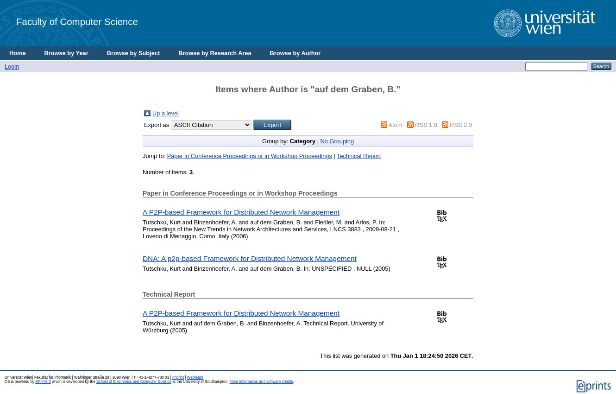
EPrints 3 (42, 382)
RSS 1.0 (426, 124)
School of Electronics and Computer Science (133, 382)
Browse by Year (66, 53)
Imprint (178, 377)
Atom (395, 124)
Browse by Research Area (214, 53)
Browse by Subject (133, 53)
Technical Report (359, 156)
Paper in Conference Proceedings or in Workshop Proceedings (249, 156)
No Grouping (337, 141)
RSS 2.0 (461, 124)
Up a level (165, 113)
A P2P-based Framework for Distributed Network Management (241, 212)
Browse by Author (295, 53)
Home (17, 53)
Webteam (195, 377)
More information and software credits (261, 382)
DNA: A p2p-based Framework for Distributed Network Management (250, 258)
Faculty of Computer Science (77, 21)
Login (12, 66)
